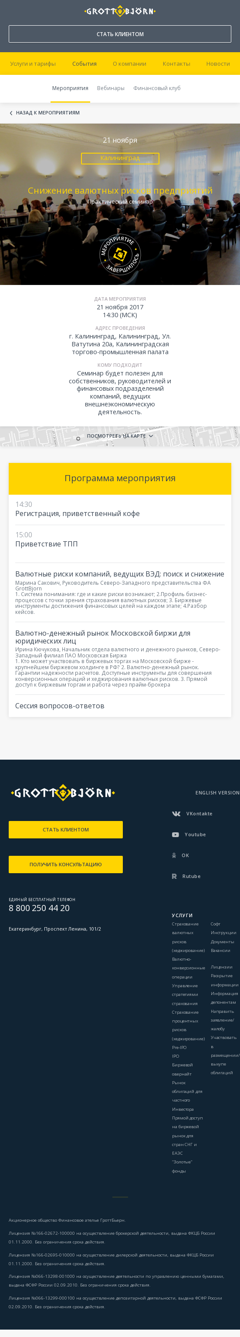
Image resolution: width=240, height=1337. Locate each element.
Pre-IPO (179, 1047)
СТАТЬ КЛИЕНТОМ (120, 34)
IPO (175, 1056)
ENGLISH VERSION (218, 793)
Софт (216, 924)
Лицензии (222, 967)
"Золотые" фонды (182, 1166)
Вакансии (220, 950)
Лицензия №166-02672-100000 (42, 1233)
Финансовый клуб (157, 88)
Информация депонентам (224, 998)
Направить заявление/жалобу (222, 1020)
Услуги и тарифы (33, 63)
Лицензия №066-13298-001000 (42, 1276)
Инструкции (224, 932)
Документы (222, 942)
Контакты (176, 63)
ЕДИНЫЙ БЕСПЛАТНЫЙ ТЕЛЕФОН (42, 899)
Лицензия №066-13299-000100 (42, 1298)
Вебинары (111, 88)
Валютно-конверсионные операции (188, 968)
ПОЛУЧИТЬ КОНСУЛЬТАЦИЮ (66, 864)
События (84, 63)
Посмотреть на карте (116, 436)
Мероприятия (70, 88)
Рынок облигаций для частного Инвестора (187, 1096)
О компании (129, 63)
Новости (218, 63)
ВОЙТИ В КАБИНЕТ (225, 11)
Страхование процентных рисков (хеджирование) (188, 1025)
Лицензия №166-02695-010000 (42, 1255)
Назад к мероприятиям (48, 113)
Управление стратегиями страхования (185, 994)
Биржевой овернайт (182, 1069)
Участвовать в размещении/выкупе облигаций (225, 1055)
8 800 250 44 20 (13, 9)
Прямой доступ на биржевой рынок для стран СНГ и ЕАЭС (187, 1135)
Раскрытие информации (225, 980)
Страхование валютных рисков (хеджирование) (188, 937)
